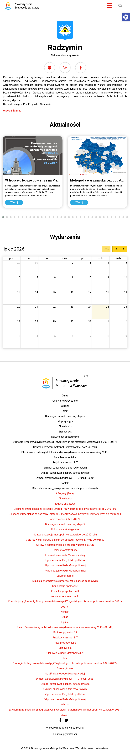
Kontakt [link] (65, 483)
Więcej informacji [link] (13, 110)
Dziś (106, 249)
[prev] (116, 249)
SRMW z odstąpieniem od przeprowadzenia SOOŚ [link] (65, 544)
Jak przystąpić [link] (65, 421)
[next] (123, 249)
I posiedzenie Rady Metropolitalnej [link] (65, 555)
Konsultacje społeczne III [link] (65, 596)
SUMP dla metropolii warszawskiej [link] (65, 673)
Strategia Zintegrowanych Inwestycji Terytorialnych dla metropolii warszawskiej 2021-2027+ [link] (65, 441)
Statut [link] (65, 411)
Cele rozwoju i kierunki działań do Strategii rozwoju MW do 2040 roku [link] (65, 539)
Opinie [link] (65, 622)
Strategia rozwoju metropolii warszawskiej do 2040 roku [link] (65, 447)
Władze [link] (65, 405)
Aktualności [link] (65, 426)
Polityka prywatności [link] (65, 632)
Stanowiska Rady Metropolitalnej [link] (65, 653)
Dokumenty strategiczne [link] (65, 436)
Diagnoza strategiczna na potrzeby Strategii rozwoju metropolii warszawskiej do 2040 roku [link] (65, 508)
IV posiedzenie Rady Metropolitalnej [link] (65, 570)
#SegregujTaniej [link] (65, 493)
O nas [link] (65, 395)
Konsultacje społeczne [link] (65, 586)
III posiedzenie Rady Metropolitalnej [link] (65, 565)
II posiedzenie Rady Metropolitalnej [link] (65, 560)
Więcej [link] (14, 202)
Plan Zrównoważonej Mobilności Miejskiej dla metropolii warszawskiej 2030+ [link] (65, 452)
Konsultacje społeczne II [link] (65, 591)
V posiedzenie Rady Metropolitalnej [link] (65, 694)
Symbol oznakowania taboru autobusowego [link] (65, 472)
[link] (126, 17)
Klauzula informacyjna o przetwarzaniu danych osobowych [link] (65, 488)
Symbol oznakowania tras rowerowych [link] (65, 467)
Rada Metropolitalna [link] (65, 457)
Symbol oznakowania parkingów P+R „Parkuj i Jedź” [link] (65, 477)
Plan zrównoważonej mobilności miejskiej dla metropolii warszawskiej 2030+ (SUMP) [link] (65, 627)
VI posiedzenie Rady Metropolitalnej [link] (65, 699)
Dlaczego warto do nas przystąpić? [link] (65, 416)
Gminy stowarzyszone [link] (65, 400)
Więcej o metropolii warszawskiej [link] (65, 727)
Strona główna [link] (65, 668)
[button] (3, 217)
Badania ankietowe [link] (65, 503)
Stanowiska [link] (65, 431)
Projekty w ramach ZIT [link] (65, 462)
